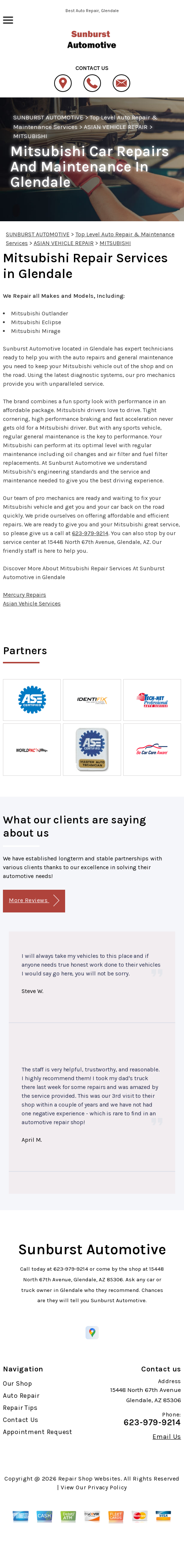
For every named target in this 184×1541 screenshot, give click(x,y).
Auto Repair (21, 1396)
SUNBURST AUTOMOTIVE (48, 117)
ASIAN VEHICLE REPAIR (116, 126)
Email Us (167, 1436)
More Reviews (34, 900)
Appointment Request (37, 1432)
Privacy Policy (107, 1487)
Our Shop (17, 1383)
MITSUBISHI (30, 136)
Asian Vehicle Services (32, 603)
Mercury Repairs (24, 594)
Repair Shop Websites (89, 1478)
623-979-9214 (90, 533)
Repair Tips (20, 1408)
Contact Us (20, 1420)
